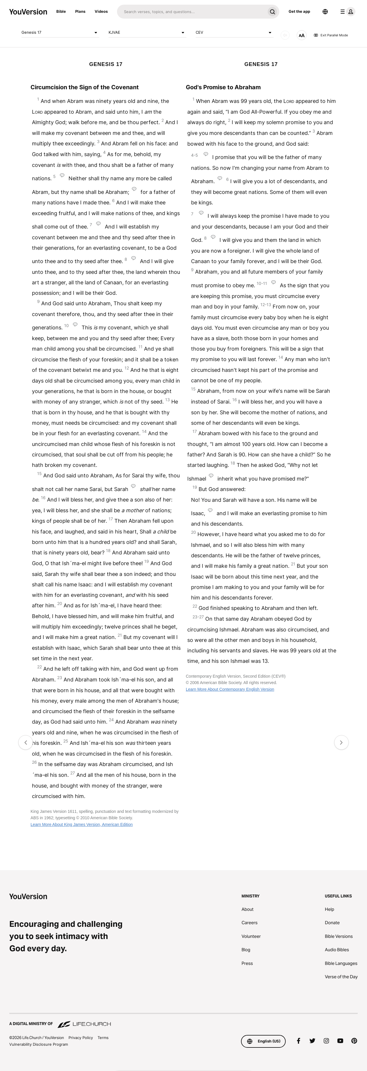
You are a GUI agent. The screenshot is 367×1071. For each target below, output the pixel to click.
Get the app (299, 11)
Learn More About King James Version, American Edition (81, 824)
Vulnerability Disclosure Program (38, 1044)
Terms (103, 1037)
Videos (101, 11)
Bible (61, 11)
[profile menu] (347, 11)
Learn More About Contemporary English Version (230, 689)
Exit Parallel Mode (331, 35)
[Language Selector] (325, 11)
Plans (80, 11)
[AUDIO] (285, 35)
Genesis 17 (60, 32)
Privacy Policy (81, 1037)
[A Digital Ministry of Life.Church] (183, 1021)
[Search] (191, 11)
